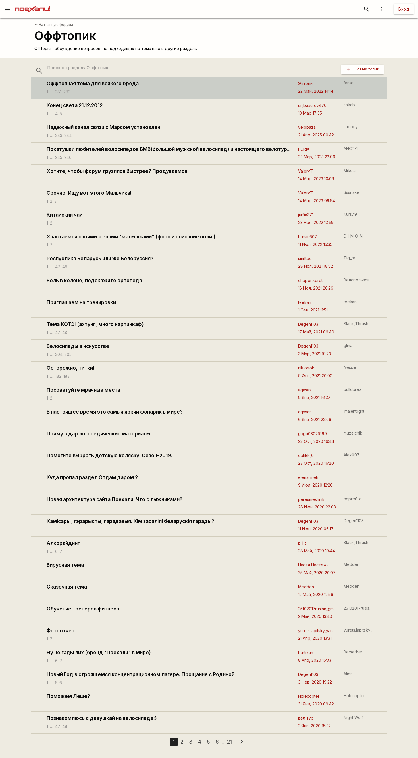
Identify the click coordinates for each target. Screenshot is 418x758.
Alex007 (351, 454)
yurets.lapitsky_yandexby (318, 630)
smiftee (305, 258)
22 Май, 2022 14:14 (315, 91)
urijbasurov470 (312, 105)
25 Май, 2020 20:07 (317, 572)
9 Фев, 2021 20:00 (315, 375)
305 (68, 354)
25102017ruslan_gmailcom (318, 608)
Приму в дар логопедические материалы (98, 434)
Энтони (305, 83)
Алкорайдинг (63, 543)
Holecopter (308, 696)
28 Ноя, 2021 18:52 (315, 266)
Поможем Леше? (68, 696)
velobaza (307, 127)
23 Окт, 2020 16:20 (316, 463)
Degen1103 (308, 324)
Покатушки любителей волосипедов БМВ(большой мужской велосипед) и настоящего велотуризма (173, 149)
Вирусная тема (65, 565)
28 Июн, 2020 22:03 (317, 506)
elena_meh (308, 477)
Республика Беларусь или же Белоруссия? (100, 258)
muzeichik (353, 433)
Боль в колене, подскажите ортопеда (94, 280)
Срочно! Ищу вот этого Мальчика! (89, 193)
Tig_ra (349, 258)
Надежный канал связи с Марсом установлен (103, 127)
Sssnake (351, 192)
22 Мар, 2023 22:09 (316, 156)
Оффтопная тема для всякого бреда (93, 83)
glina (348, 345)
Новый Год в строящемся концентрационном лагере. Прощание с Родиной (140, 674)
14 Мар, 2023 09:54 (316, 200)
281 (58, 91)
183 (66, 375)
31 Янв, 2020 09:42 (316, 703)
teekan (304, 302)
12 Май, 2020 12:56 (315, 594)
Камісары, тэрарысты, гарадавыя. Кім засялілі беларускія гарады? (130, 521)
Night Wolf (353, 717)
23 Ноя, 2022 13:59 (316, 222)
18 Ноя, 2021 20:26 (315, 288)
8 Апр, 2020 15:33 (314, 660)
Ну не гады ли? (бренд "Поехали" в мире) (99, 652)
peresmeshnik (311, 499)
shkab (349, 104)
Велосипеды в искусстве (78, 346)
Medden (351, 564)
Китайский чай (64, 215)
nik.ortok (306, 367)
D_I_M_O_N (353, 236)
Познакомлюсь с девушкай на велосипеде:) (102, 718)
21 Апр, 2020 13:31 (315, 638)
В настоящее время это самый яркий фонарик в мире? (115, 412)
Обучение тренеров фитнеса (83, 609)
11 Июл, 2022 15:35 (315, 244)
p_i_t (302, 543)
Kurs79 (350, 214)
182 (58, 375)
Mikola (350, 170)
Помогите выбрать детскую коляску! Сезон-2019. (109, 455)
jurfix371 (305, 214)
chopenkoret (310, 280)
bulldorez (352, 389)
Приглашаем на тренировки (81, 302)
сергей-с (352, 498)
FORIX (304, 149)
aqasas (304, 389)
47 (57, 266)
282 (66, 91)
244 (68, 135)
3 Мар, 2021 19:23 (314, 353)
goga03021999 (312, 433)
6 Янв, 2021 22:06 (314, 419)
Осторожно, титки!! (71, 368)
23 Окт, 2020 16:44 (316, 441)
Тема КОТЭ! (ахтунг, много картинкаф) (95, 324)
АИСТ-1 (351, 148)
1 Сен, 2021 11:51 (313, 310)
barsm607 (307, 236)
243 (58, 135)
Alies (348, 673)
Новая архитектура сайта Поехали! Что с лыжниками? (114, 499)
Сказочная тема (67, 587)
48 (64, 266)
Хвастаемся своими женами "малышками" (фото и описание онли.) (131, 237)
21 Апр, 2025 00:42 (316, 134)
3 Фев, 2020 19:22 (315, 682)
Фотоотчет (60, 631)
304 (59, 354)
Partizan (305, 652)
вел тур (305, 718)
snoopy (351, 126)
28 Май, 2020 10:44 (316, 550)
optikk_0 (306, 455)
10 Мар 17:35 (310, 113)
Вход (403, 9)
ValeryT (305, 171)
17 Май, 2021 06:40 (316, 331)
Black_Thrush (356, 323)
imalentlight (354, 411)
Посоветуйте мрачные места (83, 390)
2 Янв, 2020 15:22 (314, 725)
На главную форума (53, 24)
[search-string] (92, 68)
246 (68, 157)
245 (58, 157)
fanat (348, 82)
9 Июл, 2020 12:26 (315, 485)
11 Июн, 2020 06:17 (316, 528)
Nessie (350, 367)
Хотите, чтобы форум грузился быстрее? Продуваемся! (118, 171)
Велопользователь (359, 279)
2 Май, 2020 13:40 (315, 616)
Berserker (353, 651)
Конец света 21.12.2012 (75, 105)
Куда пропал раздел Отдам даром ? (92, 477)
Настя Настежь (313, 564)
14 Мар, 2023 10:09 (316, 178)
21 (229, 742)
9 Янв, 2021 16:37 (314, 397)
